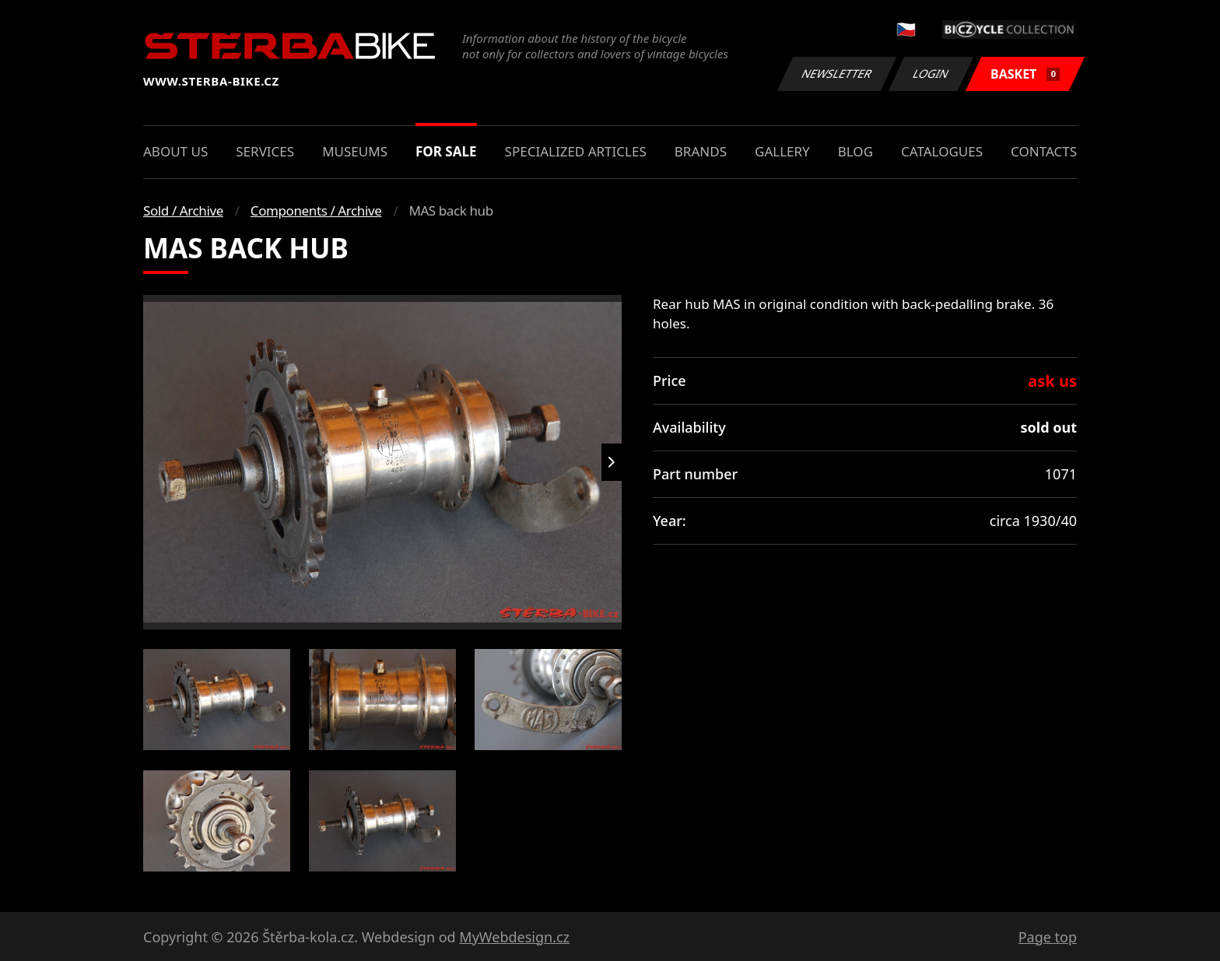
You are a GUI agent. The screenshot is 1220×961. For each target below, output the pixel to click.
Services (265, 151)
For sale (446, 151)
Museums (354, 151)
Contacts (1044, 151)
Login (931, 73)
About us (175, 151)
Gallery (782, 151)
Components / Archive (316, 210)
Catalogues (942, 151)
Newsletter (836, 73)
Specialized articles (576, 151)
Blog (855, 151)
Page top (1047, 937)
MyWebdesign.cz (514, 937)
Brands (701, 151)
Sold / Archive (183, 210)
